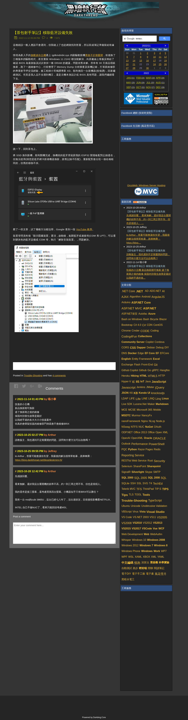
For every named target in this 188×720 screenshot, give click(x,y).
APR (160, 78)
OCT (140, 87)
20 (127, 64)
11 (160, 57)
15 (140, 60)
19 (165, 60)
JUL (150, 82)
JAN (130, 78)
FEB (140, 78)
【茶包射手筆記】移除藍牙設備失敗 (43, 33)
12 (165, 57)
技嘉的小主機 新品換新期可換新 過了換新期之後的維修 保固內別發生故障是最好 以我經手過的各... (148, 274)
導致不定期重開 (94, 55)
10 (154, 57)
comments (59, 375)
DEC (160, 87)
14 (134, 60)
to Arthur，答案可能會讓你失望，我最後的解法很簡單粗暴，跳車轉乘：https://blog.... (148, 239)
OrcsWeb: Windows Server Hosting (146, 185)
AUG (160, 82)
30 (147, 68)
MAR (150, 78)
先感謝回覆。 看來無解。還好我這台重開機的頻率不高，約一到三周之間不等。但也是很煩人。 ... (148, 219)
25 (160, 64)
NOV (150, 87)
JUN (140, 82)
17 (154, 60)
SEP (130, 87)
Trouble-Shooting (33, 375)
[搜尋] (139, 38)
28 (134, 68)
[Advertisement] (51, 343)
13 (127, 60)
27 (127, 68)
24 (154, 64)
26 (165, 64)
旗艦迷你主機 (38, 55)
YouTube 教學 (84, 229)
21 (134, 64)
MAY (130, 82)
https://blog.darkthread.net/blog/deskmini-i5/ (38, 460)
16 (147, 60)
